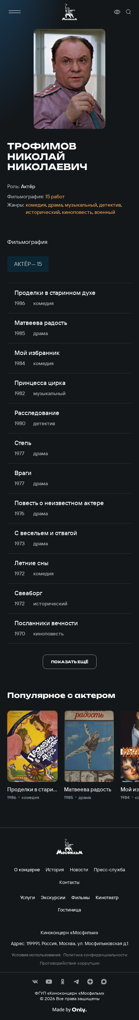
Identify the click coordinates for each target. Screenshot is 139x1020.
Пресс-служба (109, 869)
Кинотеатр (107, 897)
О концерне (27, 869)
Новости (79, 869)
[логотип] (69, 12)
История (55, 869)
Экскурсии (53, 897)
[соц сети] (35, 981)
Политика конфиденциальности (95, 954)
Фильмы (80, 897)
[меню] (14, 12)
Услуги (27, 897)
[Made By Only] (69, 1010)
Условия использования (36, 954)
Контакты (69, 882)
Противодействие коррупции (70, 963)
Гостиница (69, 910)
